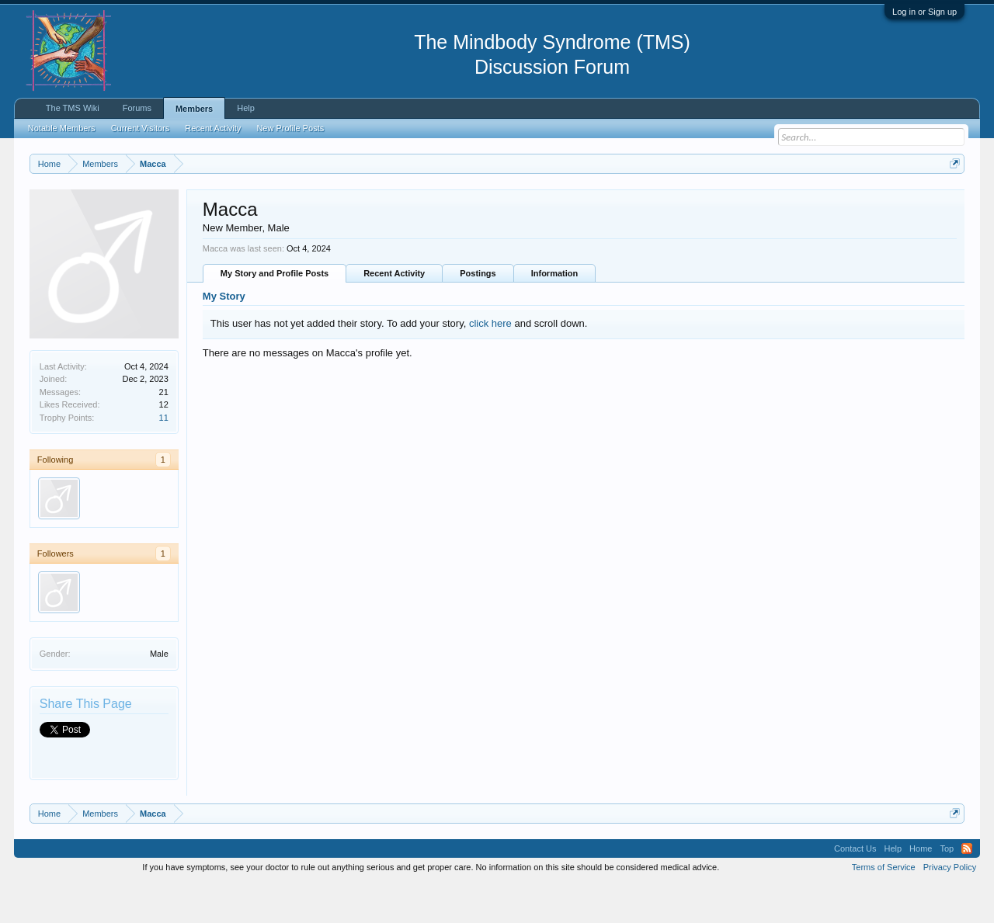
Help (246, 108)
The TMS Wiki (72, 108)
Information (555, 312)
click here (490, 362)
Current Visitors (140, 128)
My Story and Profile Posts (274, 312)
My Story (224, 336)
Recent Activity (394, 312)
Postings (477, 312)
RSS (966, 887)
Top (947, 887)
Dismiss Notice (952, 200)
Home (920, 887)
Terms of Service (884, 906)
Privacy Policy (949, 906)
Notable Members (62, 128)
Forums (137, 108)
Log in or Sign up (924, 11)
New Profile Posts (290, 128)
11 (164, 456)
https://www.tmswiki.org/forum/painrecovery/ (740, 201)
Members (194, 108)
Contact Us (855, 887)
